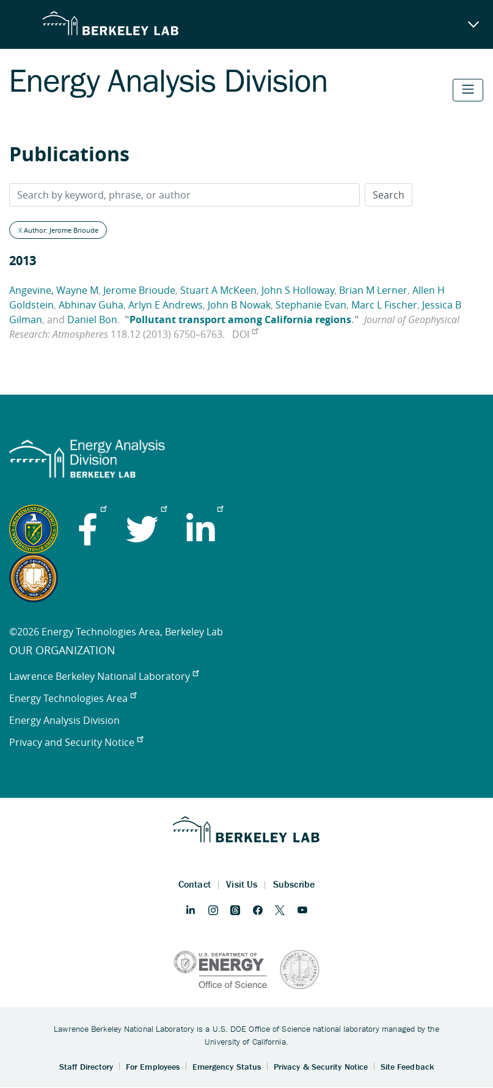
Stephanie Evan (311, 305)
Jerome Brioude (139, 290)
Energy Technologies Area (72, 698)
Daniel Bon (92, 319)
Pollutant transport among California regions (240, 319)
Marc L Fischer (384, 305)
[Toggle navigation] (468, 90)
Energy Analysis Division (64, 720)
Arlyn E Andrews (165, 305)
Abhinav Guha (91, 305)
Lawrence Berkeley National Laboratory (104, 676)
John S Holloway (297, 290)
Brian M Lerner (373, 290)
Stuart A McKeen (218, 290)
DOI (245, 334)
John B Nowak (239, 305)
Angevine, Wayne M (53, 290)
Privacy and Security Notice (76, 742)
